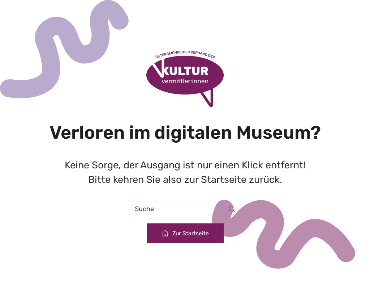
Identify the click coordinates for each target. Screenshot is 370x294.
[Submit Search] (232, 209)
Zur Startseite (185, 233)
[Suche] (185, 209)
